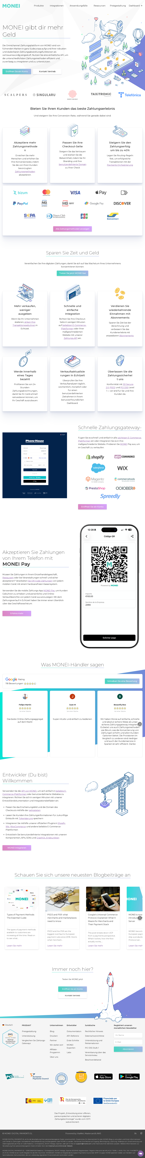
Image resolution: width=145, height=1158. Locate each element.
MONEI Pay (49, 590)
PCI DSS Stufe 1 (92, 1048)
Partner (53, 1040)
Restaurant (8, 578)
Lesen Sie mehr (14, 946)
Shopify (61, 823)
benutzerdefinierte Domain (72, 164)
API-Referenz (73, 1036)
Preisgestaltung (118, 6)
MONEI (123, 444)
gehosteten (34, 810)
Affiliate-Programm (55, 1051)
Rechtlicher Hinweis (94, 1031)
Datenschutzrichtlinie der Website (60, 1146)
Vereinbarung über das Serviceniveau (95, 1054)
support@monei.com (83, 1144)
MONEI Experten (71, 1046)
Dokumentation (74, 1031)
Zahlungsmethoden (25, 171)
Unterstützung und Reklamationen (93, 1042)
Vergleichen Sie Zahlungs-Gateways (33, 1042)
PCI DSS (124, 387)
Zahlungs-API (70, 338)
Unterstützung (28, 1036)
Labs (69, 1052)
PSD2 (112, 387)
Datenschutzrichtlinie (94, 1036)
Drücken (54, 1036)
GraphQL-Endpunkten (48, 838)
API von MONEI (29, 791)
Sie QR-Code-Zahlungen (40, 581)
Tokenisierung (26, 818)
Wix (7, 826)
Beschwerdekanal (93, 1060)
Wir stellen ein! (56, 1045)
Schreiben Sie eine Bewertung (122, 681)
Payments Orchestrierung (120, 165)
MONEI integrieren (17, 848)
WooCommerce (18, 826)
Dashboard (136, 6)
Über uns (54, 1057)
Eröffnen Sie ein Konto (17, 71)
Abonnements (126, 336)
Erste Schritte (73, 1040)
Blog (52, 1031)
